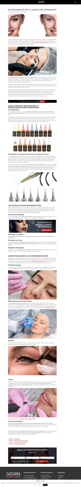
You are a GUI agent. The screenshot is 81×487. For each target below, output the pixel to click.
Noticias (25, 12)
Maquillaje (60, 477)
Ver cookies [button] (39, 484)
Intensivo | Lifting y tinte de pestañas (17, 444)
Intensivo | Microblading (14, 439)
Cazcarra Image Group (29, 472)
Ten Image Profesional (46, 472)
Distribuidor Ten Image (46, 477)
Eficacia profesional (45, 475)
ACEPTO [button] (45, 484)
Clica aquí (42, 101)
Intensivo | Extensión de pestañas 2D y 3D (18, 442)
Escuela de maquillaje (29, 475)
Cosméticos (60, 475)
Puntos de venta (44, 478)
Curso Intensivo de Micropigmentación (39, 42)
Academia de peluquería (29, 477)
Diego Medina (13, 12)
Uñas (59, 478)
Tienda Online (61, 472)
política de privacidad (22, 461)
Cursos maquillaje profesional (30, 478)
